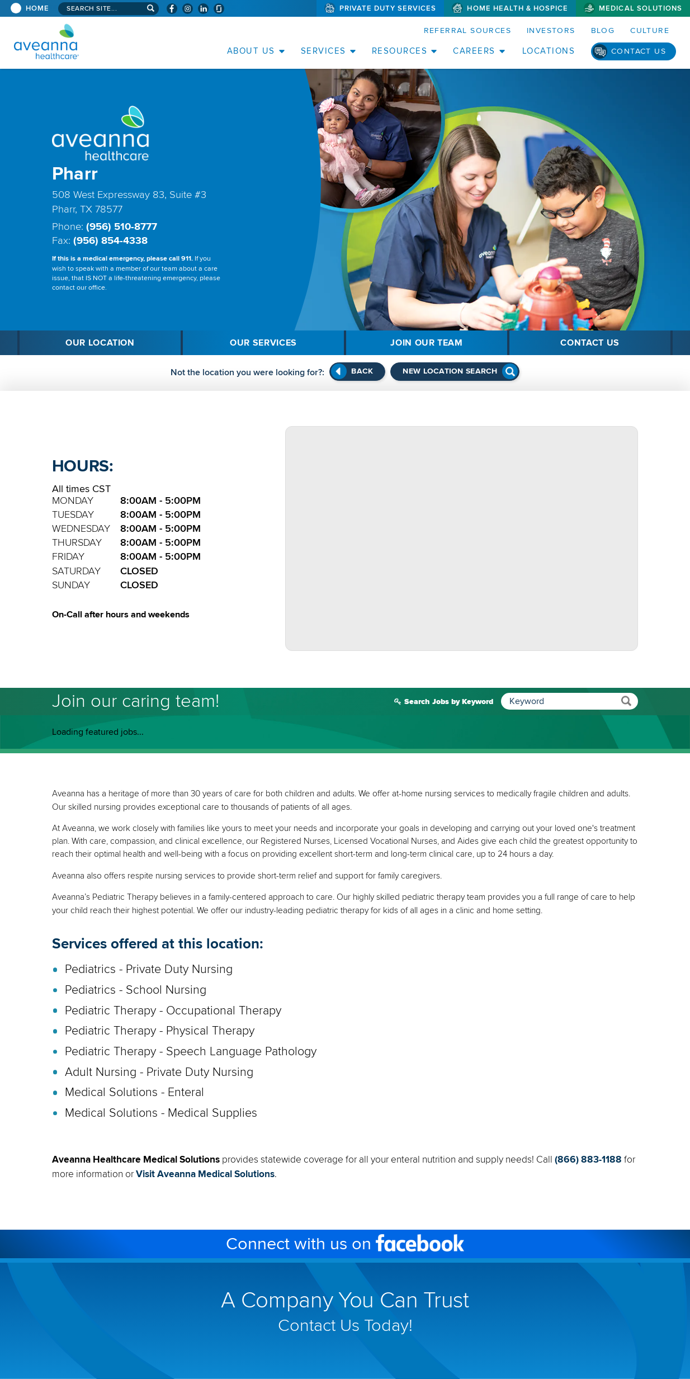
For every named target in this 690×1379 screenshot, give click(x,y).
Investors (551, 30)
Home (37, 8)
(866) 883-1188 (588, 1159)
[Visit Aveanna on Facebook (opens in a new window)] (172, 8)
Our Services (263, 342)
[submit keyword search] (626, 701)
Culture (649, 30)
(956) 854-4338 (110, 240)
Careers (474, 51)
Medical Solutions (640, 8)
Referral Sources (467, 30)
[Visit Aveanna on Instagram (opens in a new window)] (187, 8)
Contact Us (638, 51)
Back (362, 371)
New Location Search (450, 371)
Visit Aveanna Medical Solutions (207, 1174)
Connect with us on (382, 1244)
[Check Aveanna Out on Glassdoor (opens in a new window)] (219, 8)
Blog (603, 30)
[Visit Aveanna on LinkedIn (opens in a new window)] (203, 8)
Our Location (100, 342)
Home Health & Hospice (517, 8)
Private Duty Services (388, 8)
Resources (400, 51)
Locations (548, 51)
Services (323, 51)
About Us (251, 51)
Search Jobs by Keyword (521, 701)
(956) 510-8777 (121, 226)
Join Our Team (426, 342)
